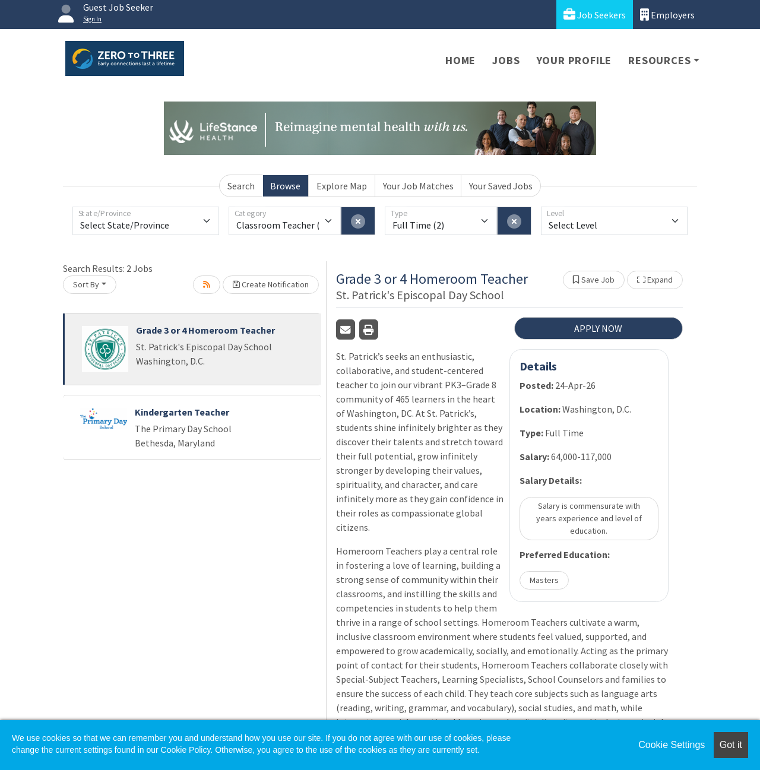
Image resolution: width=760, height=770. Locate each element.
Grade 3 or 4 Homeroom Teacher (205, 330)
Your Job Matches (418, 186)
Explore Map (341, 186)
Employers (667, 14)
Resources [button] (659, 60)
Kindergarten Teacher (182, 412)
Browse (285, 186)
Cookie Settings (671, 745)
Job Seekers (594, 14)
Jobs (506, 60)
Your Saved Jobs (501, 186)
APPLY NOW (598, 328)
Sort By (86, 284)
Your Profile (574, 60)
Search (241, 186)
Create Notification (271, 284)
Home (460, 60)
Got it (731, 745)
